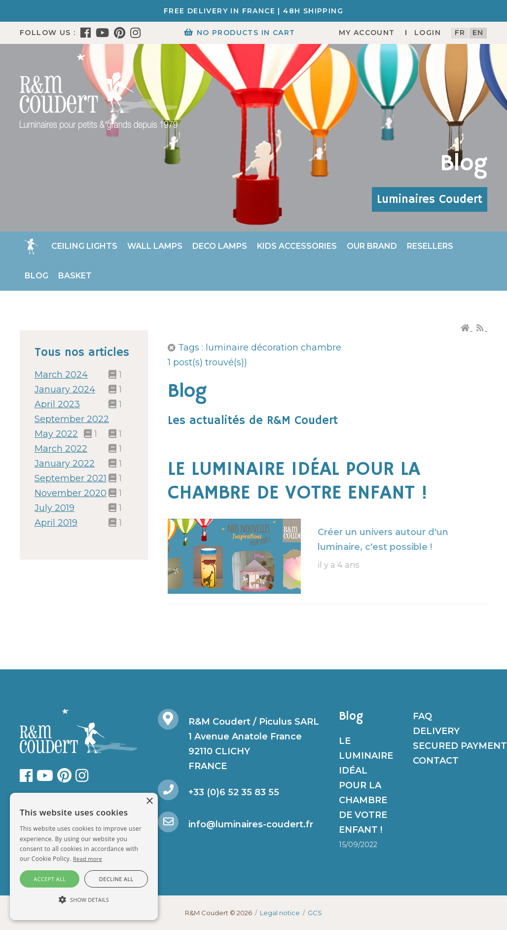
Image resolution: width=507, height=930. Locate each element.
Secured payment (460, 745)
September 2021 (71, 478)
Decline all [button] (116, 879)
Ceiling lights (84, 246)
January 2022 (65, 463)
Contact (436, 760)
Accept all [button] (50, 879)
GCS (315, 913)
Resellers (430, 246)
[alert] (84, 856)
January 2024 (65, 389)
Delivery (436, 731)
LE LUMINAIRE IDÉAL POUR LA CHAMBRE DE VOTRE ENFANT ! (298, 481)
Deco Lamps (219, 246)
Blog (36, 275)
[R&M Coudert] (99, 91)
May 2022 (56, 433)
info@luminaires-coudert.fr (250, 824)
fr (460, 32)
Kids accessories (297, 246)
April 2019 (56, 522)
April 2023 (57, 404)
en (478, 32)
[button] (84, 899)
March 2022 (61, 448)
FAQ (422, 716)
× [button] (149, 801)
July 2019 (54, 508)
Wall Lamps (154, 246)
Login (427, 32)
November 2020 (71, 493)
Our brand (372, 246)
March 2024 (61, 374)
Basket (75, 275)
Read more (87, 858)
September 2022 (72, 419)
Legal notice (280, 913)
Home (30, 246)
